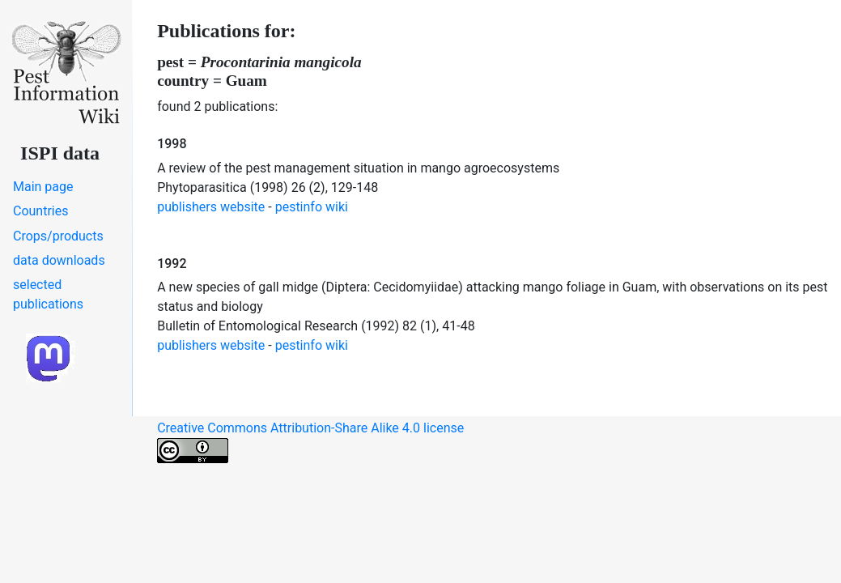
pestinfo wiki (311, 207)
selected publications (48, 294)
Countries (40, 211)
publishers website (211, 207)
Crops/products (58, 236)
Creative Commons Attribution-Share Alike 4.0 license (310, 441)
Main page (43, 186)
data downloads (59, 260)
